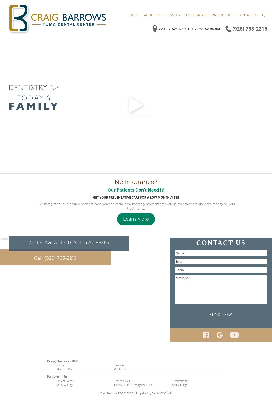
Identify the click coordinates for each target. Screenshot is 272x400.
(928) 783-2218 (249, 29)
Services (172, 15)
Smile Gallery (64, 385)
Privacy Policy (180, 381)
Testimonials (195, 15)
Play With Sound (136, 107)
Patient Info (222, 15)
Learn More (136, 219)
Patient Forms (65, 381)
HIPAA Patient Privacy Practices (133, 385)
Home (134, 15)
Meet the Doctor (66, 369)
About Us (152, 15)
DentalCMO (162, 393)
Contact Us (248, 15)
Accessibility (179, 385)
